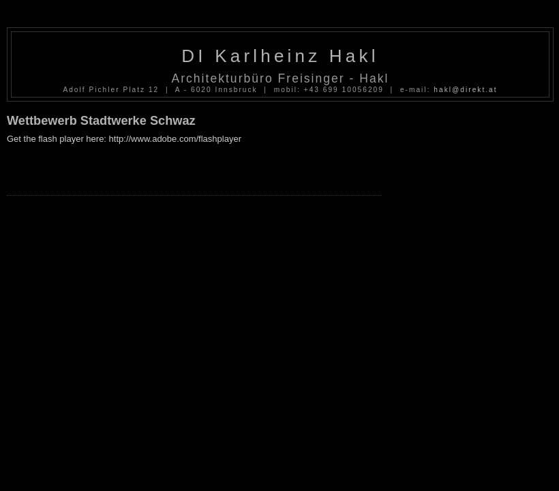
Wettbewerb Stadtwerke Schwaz (101, 121)
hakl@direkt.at (465, 89)
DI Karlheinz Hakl (279, 56)
